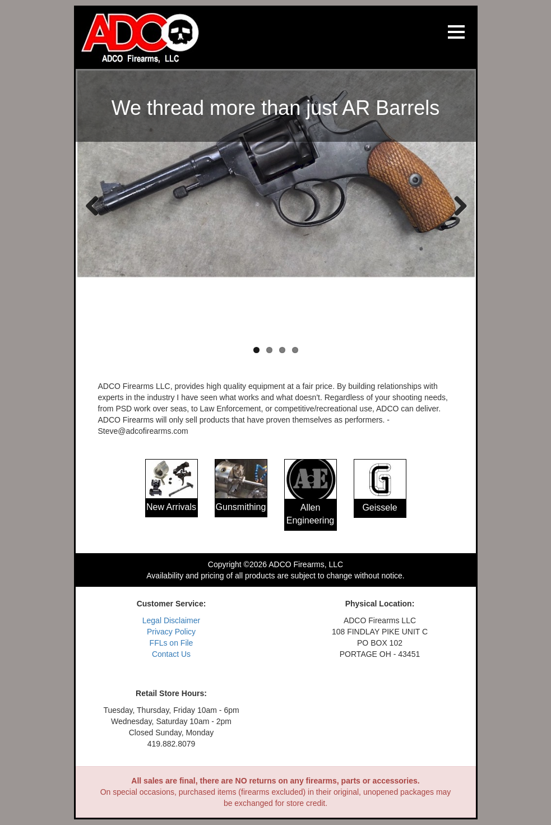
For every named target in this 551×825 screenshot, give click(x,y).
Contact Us (171, 654)
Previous (92, 205)
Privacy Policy (171, 631)
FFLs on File (171, 642)
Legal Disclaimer (171, 620)
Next (456, 205)
